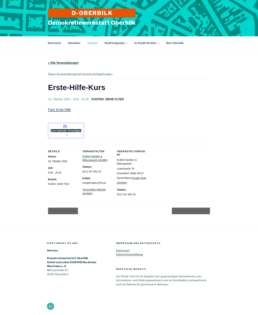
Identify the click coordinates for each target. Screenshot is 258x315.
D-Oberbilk (92, 12)
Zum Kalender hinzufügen (66, 130)
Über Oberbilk (174, 42)
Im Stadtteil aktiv (147, 42)
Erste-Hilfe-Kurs (63, 210)
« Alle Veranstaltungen (63, 62)
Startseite (54, 42)
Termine (92, 42)
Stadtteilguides (116, 42)
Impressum (123, 250)
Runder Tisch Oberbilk (190, 210)
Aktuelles (74, 42)
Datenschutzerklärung (129, 254)
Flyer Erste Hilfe (59, 109)
